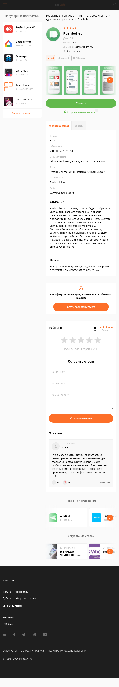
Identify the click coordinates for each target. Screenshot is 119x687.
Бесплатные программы (60, 15)
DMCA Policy (10, 650)
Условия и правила (32, 650)
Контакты (8, 617)
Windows (79, 58)
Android (63, 58)
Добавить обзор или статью (19, 598)
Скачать (81, 103)
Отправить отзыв (81, 418)
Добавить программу (15, 591)
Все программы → (22, 113)
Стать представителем (81, 306)
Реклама (8, 623)
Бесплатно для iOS (83, 46)
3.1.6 (69, 42)
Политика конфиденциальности (67, 650)
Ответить (105, 482)
